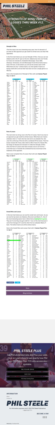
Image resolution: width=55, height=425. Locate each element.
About (8, 396)
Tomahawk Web (15, 423)
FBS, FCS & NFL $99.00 (27, 369)
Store (27, 288)
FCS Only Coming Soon (27, 378)
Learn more (27, 374)
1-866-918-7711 (27, 410)
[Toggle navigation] (51, 6)
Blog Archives (27, 293)
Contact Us (9, 398)
